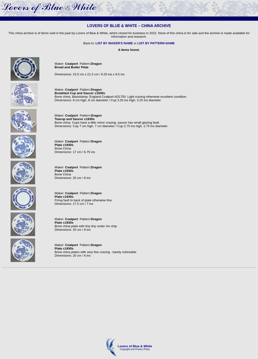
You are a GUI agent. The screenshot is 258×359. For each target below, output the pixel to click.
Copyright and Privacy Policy (135, 349)
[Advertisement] (129, 303)
